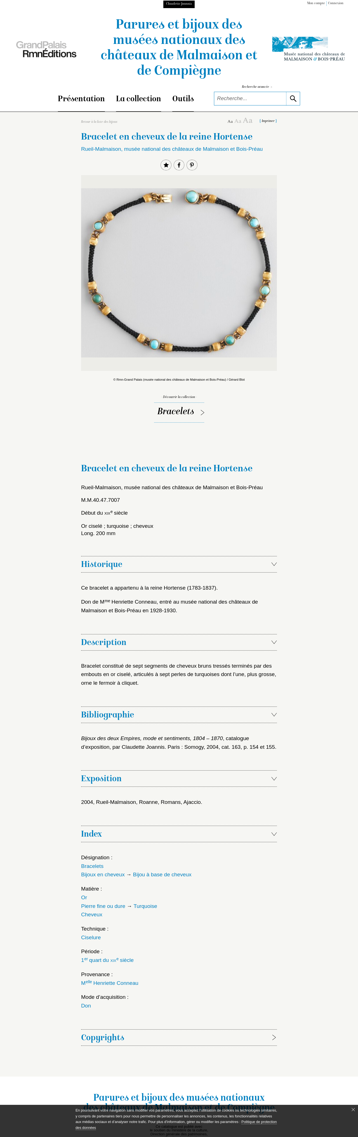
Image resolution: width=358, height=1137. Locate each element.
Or (84, 897)
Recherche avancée (257, 87)
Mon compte (316, 3)
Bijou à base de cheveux (162, 874)
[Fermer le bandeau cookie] (353, 1109)
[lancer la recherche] (293, 98)
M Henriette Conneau (109, 983)
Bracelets (175, 412)
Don (86, 1006)
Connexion (335, 3)
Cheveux (91, 914)
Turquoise (145, 906)
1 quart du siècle (107, 960)
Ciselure (91, 937)
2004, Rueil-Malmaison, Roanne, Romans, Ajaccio (141, 802)
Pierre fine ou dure (103, 906)
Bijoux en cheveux (103, 874)
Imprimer (268, 121)
